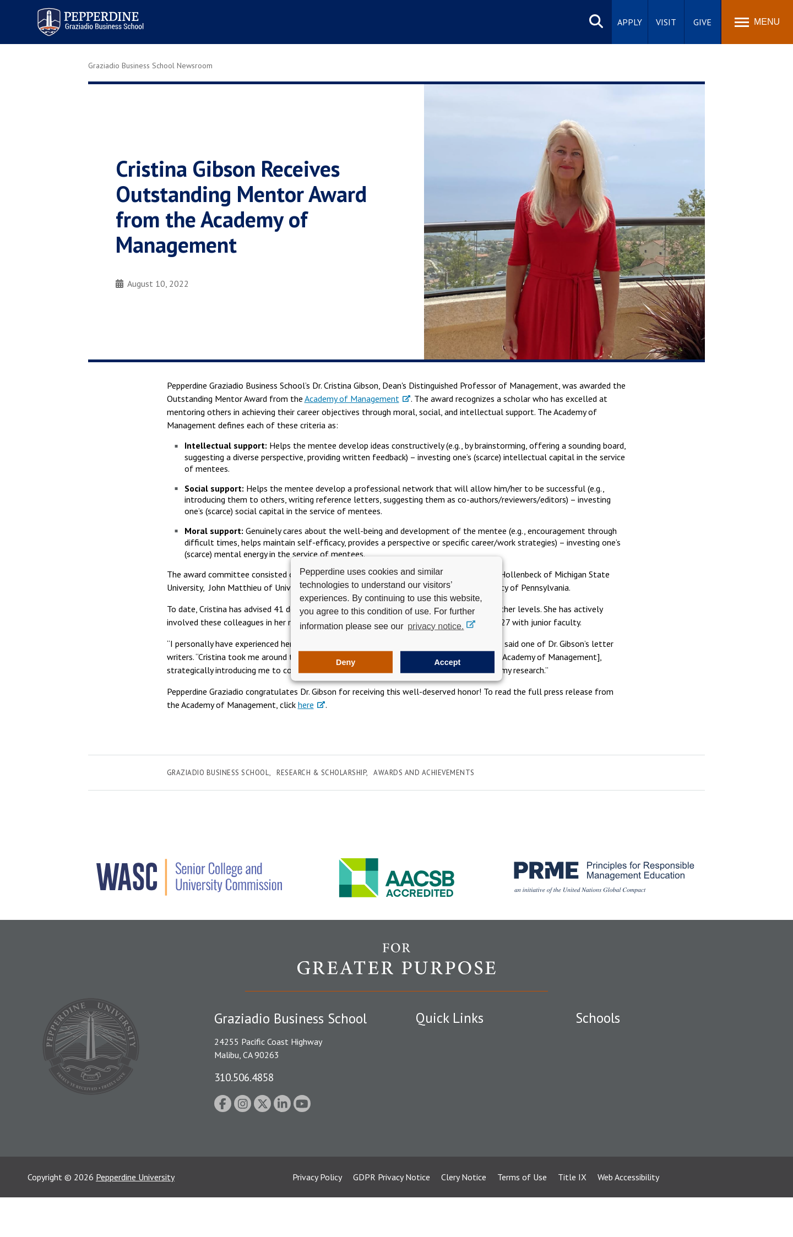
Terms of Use (522, 1216)
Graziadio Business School (218, 772)
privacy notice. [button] (436, 625)
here (306, 704)
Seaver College (603, 1038)
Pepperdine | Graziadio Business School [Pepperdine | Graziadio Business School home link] (76, 15)
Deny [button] (345, 662)
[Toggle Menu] (757, 22)
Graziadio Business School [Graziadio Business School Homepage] (623, 1077)
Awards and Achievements (424, 772)
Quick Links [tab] (450, 1018)
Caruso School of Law (616, 1058)
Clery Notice (463, 1216)
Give (702, 22)
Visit (666, 22)
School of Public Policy (617, 1126)
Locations (434, 1038)
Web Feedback (442, 1172)
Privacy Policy (317, 1216)
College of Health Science (623, 1146)
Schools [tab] (597, 1018)
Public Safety (440, 1058)
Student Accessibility (454, 1077)
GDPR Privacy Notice (391, 1216)
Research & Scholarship (321, 772)
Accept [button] (447, 662)
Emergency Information (459, 1096)
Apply (629, 22)
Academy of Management (352, 398)
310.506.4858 (244, 1077)
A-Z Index (433, 1153)
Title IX (572, 1216)
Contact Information (454, 1134)
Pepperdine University (135, 1216)
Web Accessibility (628, 1216)
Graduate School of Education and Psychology (661, 1096)
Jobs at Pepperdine (450, 1115)
